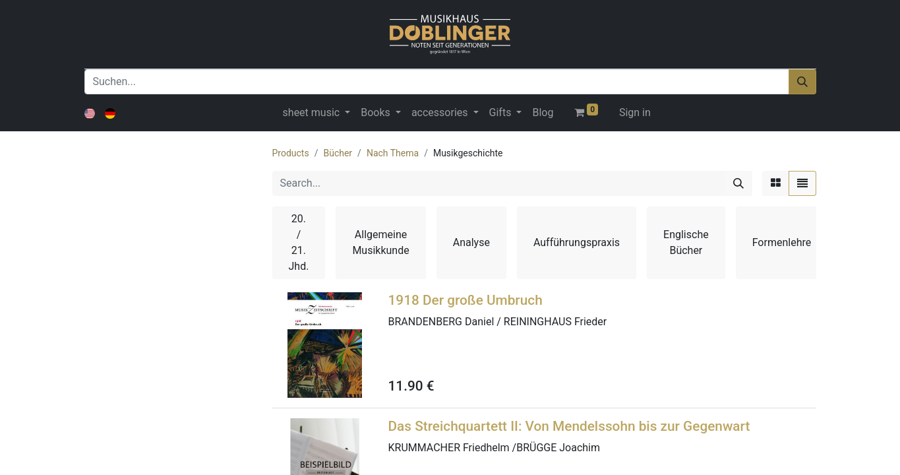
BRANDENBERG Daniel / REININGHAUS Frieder (497, 321)
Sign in (635, 112)
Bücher (337, 153)
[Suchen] (802, 81)
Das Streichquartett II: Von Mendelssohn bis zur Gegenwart (569, 426)
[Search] (738, 183)
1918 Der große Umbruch (465, 300)
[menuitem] (542, 113)
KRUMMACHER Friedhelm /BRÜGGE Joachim (494, 447)
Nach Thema (393, 153)
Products (290, 153)
